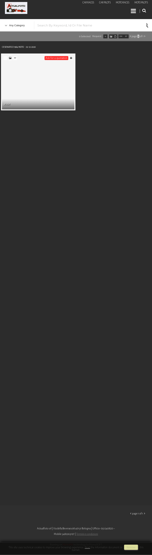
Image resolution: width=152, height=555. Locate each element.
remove (131, 547)
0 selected (84, 36)
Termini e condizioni (87, 534)
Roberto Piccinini (48, 8)
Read (87, 547)
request (96, 36)
